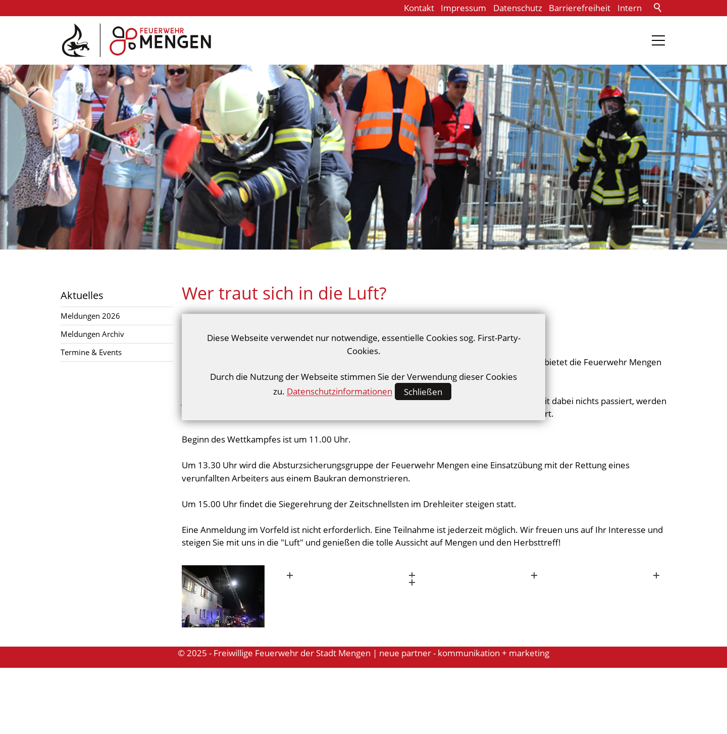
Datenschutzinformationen (339, 392)
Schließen (423, 392)
